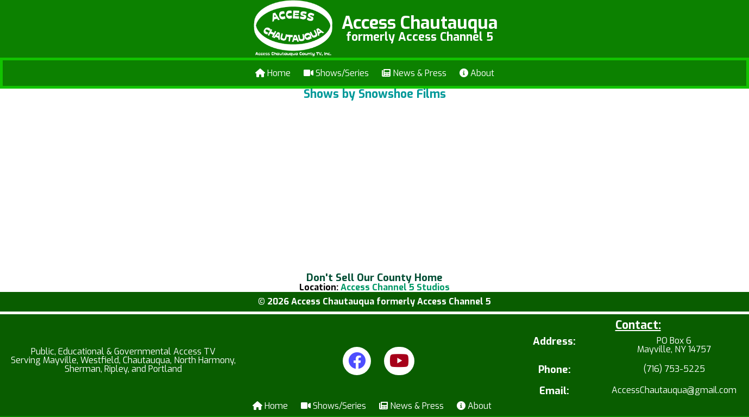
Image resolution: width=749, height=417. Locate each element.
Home (273, 73)
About (477, 73)
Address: (554, 342)
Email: (554, 391)
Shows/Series (336, 73)
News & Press (414, 73)
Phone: (554, 370)
